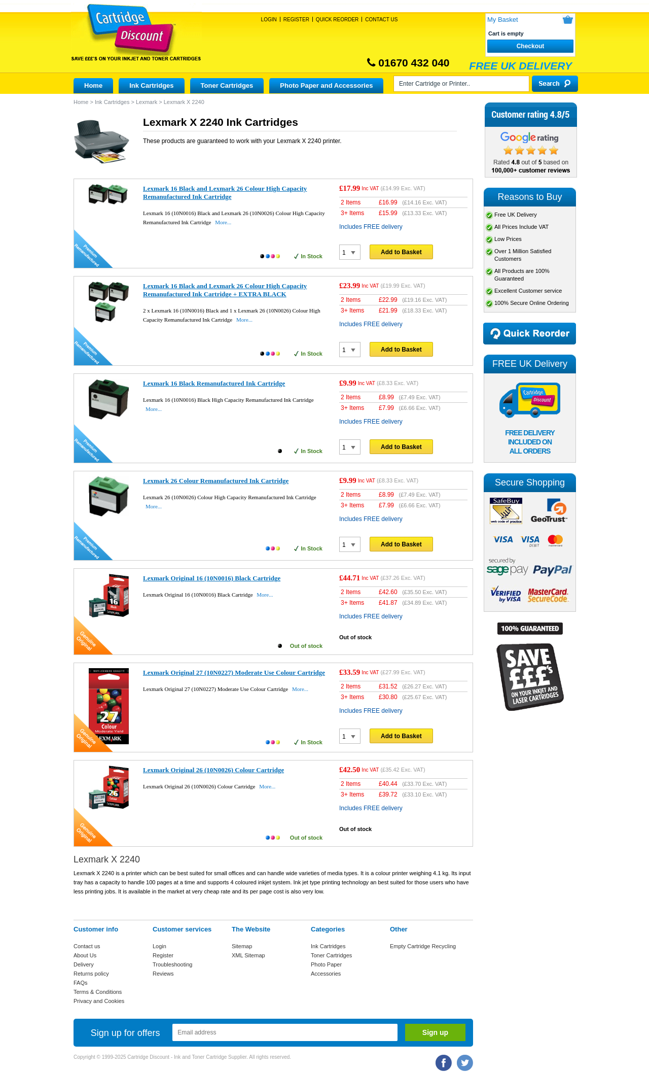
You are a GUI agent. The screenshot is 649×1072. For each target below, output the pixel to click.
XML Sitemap (248, 955)
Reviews (163, 974)
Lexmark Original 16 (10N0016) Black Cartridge (211, 578)
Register (296, 19)
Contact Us (381, 19)
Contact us (87, 946)
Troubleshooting (172, 964)
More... (223, 222)
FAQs (81, 983)
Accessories (326, 974)
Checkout (531, 46)
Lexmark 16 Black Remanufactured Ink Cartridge (214, 383)
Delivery (84, 964)
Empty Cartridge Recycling (423, 946)
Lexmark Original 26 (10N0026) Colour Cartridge (213, 770)
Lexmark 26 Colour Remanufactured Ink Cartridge (216, 481)
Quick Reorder (337, 19)
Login (269, 19)
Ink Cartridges (151, 85)
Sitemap (242, 946)
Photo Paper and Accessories (326, 85)
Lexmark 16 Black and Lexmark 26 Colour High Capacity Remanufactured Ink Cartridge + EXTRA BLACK (225, 290)
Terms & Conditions (98, 992)
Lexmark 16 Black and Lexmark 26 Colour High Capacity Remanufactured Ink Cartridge (225, 192)
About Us (85, 955)
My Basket (502, 19)
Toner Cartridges (227, 85)
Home (93, 85)
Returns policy (91, 974)
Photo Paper (326, 964)
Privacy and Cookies (99, 1001)
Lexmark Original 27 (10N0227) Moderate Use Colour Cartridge (234, 672)
